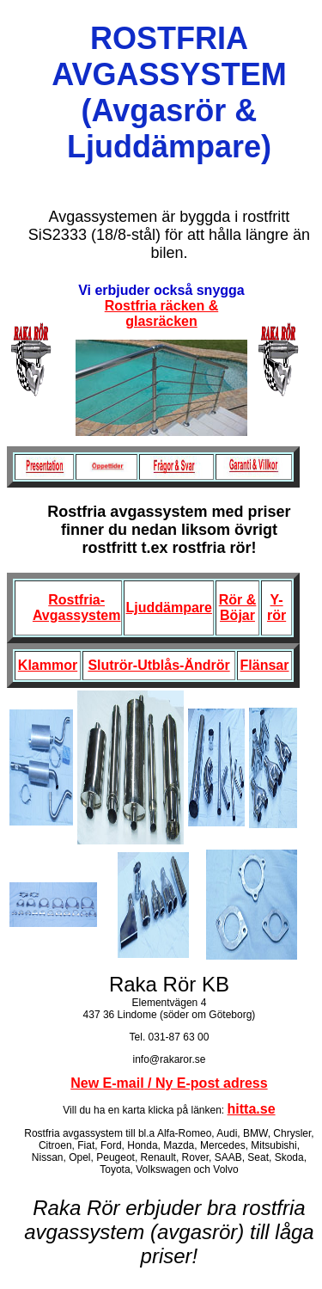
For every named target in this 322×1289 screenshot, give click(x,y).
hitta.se (252, 1109)
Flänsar (264, 665)
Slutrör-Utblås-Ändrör (158, 665)
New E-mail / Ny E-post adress (168, 1083)
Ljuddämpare (168, 607)
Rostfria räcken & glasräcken (162, 313)
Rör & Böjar (238, 607)
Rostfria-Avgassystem (77, 607)
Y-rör (276, 607)
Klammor (47, 665)
